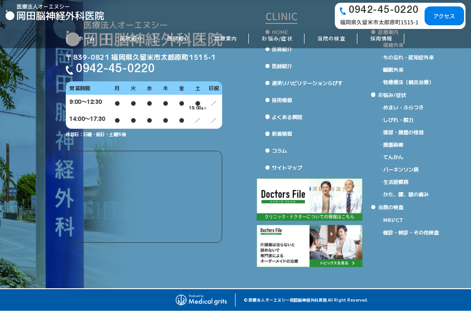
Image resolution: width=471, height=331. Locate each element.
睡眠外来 (393, 69)
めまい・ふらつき (403, 107)
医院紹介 (282, 48)
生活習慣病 (395, 181)
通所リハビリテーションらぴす (307, 82)
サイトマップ (287, 167)
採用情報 (282, 99)
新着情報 (282, 133)
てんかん (393, 156)
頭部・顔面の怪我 (403, 132)
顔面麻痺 (393, 144)
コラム (279, 150)
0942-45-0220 (115, 69)
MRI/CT (393, 219)
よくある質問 (287, 116)
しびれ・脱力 (398, 119)
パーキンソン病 (401, 169)
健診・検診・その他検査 (411, 232)
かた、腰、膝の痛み (406, 194)
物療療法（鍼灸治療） (408, 82)
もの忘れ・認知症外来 (408, 57)
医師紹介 (282, 65)
